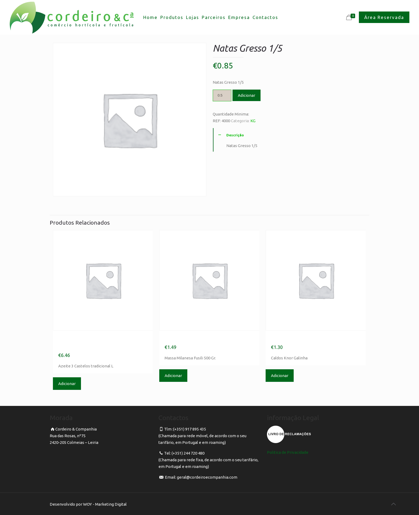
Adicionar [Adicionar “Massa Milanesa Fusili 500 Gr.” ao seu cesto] (173, 375)
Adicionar (246, 95)
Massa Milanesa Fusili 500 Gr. (208, 338)
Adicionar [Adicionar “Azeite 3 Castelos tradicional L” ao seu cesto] (67, 383)
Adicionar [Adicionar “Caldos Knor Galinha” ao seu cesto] (279, 375)
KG (252, 120)
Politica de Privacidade (287, 452)
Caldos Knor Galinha (301, 338)
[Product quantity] (222, 95)
